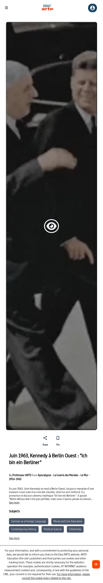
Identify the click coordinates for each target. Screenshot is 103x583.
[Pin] (58, 440)
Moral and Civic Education (68, 521)
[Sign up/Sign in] (92, 8)
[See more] (14, 502)
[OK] (96, 564)
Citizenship (75, 529)
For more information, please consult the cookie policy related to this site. (56, 576)
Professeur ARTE (21, 475)
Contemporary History (23, 529)
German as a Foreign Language (28, 521)
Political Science (53, 529)
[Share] (45, 440)
